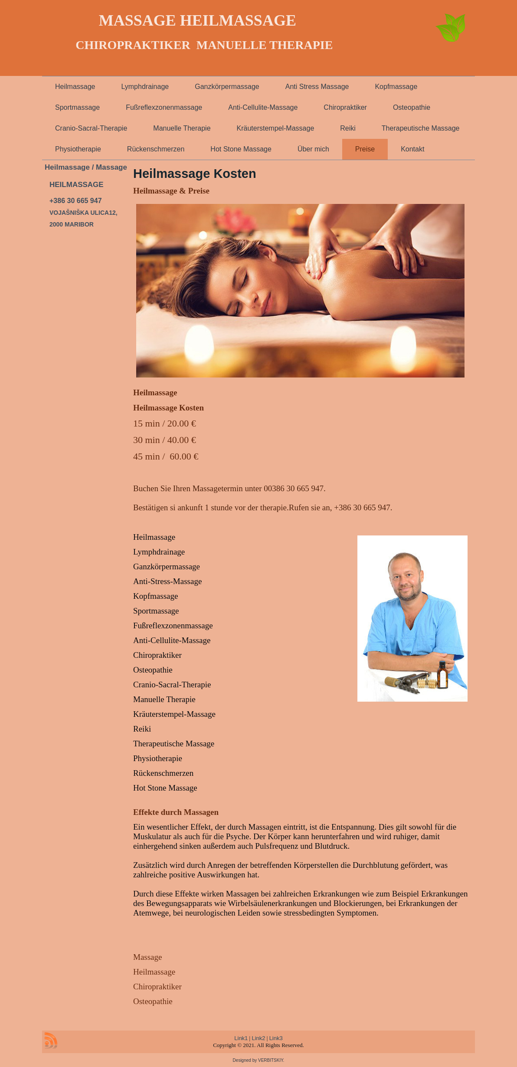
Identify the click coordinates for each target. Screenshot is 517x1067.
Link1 (241, 1038)
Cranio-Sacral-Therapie (91, 128)
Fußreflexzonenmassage (164, 107)
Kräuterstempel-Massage (275, 128)
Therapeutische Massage (421, 128)
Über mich (313, 149)
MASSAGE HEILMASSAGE (197, 20)
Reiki (348, 128)
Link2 (258, 1038)
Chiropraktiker (345, 107)
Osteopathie (411, 107)
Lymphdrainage (145, 86)
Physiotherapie (78, 149)
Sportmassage (77, 107)
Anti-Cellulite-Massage (263, 107)
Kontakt (412, 149)
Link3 (276, 1038)
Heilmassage (75, 86)
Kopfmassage (396, 86)
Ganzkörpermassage (227, 86)
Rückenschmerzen (156, 149)
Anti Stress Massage (317, 86)
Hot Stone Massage (241, 149)
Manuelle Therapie (181, 128)
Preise (365, 149)
